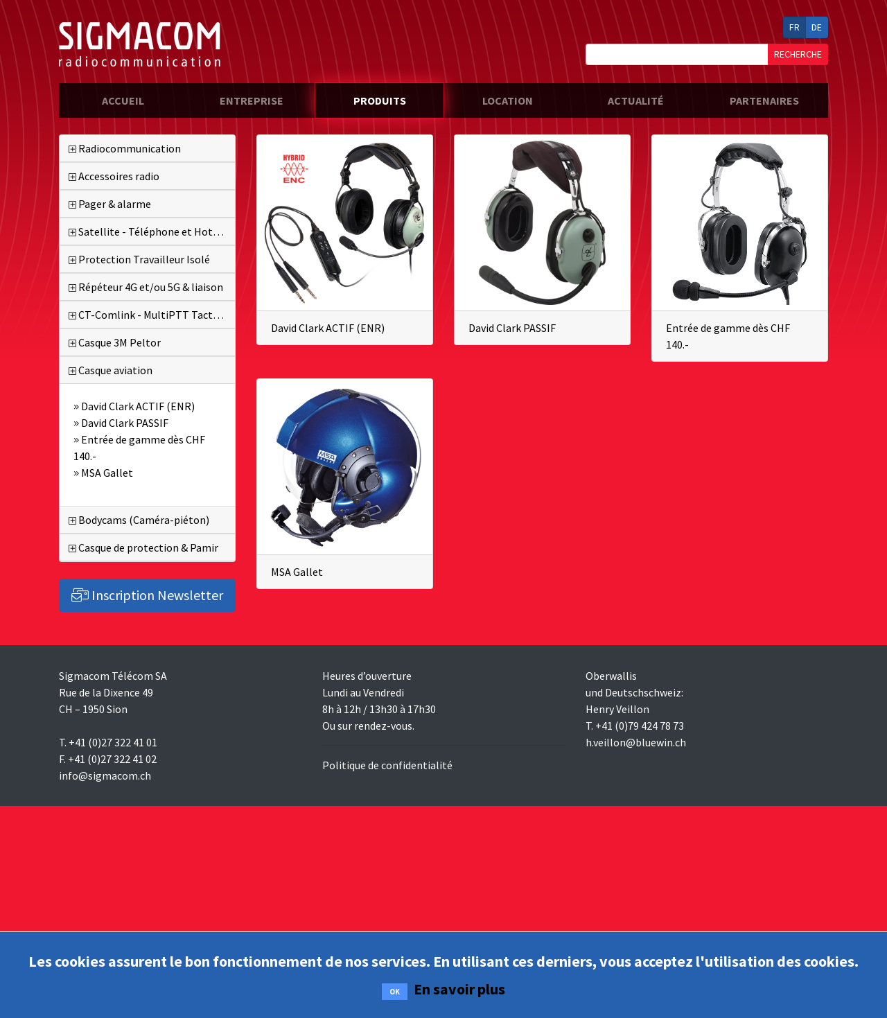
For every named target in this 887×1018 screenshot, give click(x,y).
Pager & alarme (110, 204)
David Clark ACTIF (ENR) (328, 328)
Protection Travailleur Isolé (139, 259)
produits (379, 100)
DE (816, 27)
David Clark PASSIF (512, 328)
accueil (144, 99)
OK (394, 992)
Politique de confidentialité (387, 765)
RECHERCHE (798, 54)
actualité (636, 100)
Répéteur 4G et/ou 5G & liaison (146, 287)
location (507, 100)
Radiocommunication (125, 148)
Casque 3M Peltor (115, 342)
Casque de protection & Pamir (143, 547)
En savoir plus (459, 989)
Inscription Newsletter (147, 595)
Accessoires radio (114, 176)
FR (794, 27)
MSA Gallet (297, 572)
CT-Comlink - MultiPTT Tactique (150, 315)
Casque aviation (110, 370)
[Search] (677, 54)
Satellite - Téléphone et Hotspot (152, 231)
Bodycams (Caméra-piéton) (139, 520)
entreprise (251, 100)
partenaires (764, 100)
